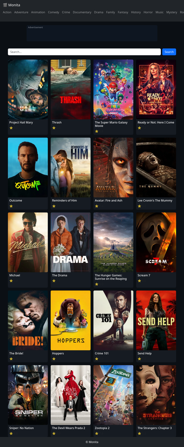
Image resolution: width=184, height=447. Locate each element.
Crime (66, 12)
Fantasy (123, 12)
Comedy (53, 12)
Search (169, 52)
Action (7, 12)
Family (110, 12)
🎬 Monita (11, 5)
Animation (38, 12)
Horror (148, 12)
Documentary (82, 12)
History (136, 12)
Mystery (171, 12)
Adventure (21, 12)
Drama (98, 12)
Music (160, 12)
